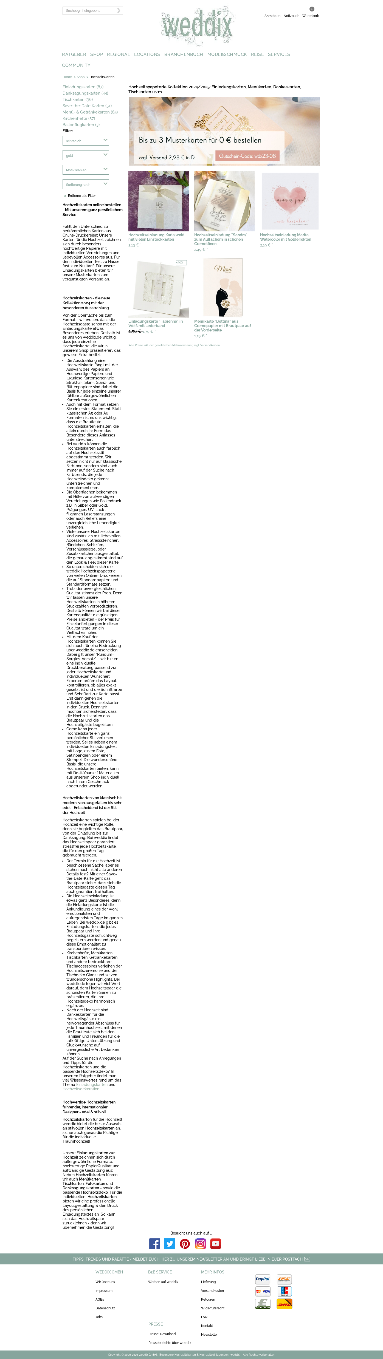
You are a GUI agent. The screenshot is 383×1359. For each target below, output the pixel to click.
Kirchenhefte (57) (79, 118)
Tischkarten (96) (78, 99)
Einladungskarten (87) (83, 86)
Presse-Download (162, 1334)
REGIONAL (118, 54)
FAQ (204, 1317)
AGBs (99, 1299)
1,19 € (200, 336)
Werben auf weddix (163, 1282)
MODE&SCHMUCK (227, 54)
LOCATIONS (147, 54)
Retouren (208, 1299)
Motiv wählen (76, 170)
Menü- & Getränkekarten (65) (90, 112)
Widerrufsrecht (212, 1308)
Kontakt (207, 1326)
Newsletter (209, 1335)
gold (69, 156)
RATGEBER (74, 54)
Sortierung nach (78, 185)
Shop (81, 77)
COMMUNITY (76, 65)
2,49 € (201, 249)
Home (67, 77)
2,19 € (135, 245)
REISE (257, 54)
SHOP (96, 54)
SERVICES (279, 54)
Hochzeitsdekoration (81, 1089)
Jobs (99, 1317)
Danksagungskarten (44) (85, 93)
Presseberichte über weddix (169, 1343)
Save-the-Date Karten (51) (87, 105)
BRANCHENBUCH (183, 54)
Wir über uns (105, 1282)
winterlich (73, 141)
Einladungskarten (92, 1084)
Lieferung (208, 1282)
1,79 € (142, 331)
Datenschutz (105, 1308)
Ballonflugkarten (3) (81, 124)
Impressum (103, 1291)
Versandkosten (212, 1291)
